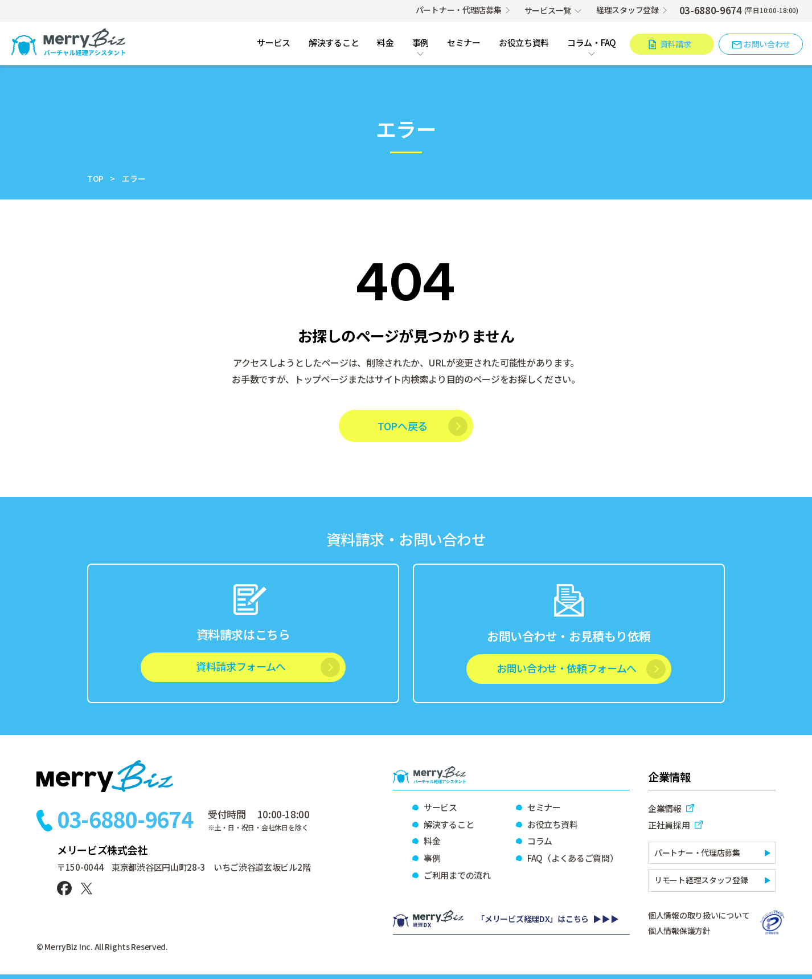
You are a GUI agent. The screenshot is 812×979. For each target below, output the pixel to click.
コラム (539, 841)
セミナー (464, 43)
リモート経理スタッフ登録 (701, 880)
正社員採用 (669, 825)
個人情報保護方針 (679, 930)
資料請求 (675, 44)
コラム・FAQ (591, 43)
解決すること (334, 43)
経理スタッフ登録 (627, 9)
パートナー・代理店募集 (459, 9)
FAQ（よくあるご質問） (572, 858)
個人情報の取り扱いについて (698, 915)
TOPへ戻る (403, 425)
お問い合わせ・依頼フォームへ (567, 667)
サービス (273, 43)
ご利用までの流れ (457, 875)
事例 (420, 43)
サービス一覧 (547, 10)
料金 (385, 43)
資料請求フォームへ (241, 666)
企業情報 (665, 808)
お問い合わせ (767, 44)
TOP (95, 178)
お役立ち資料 (524, 43)
